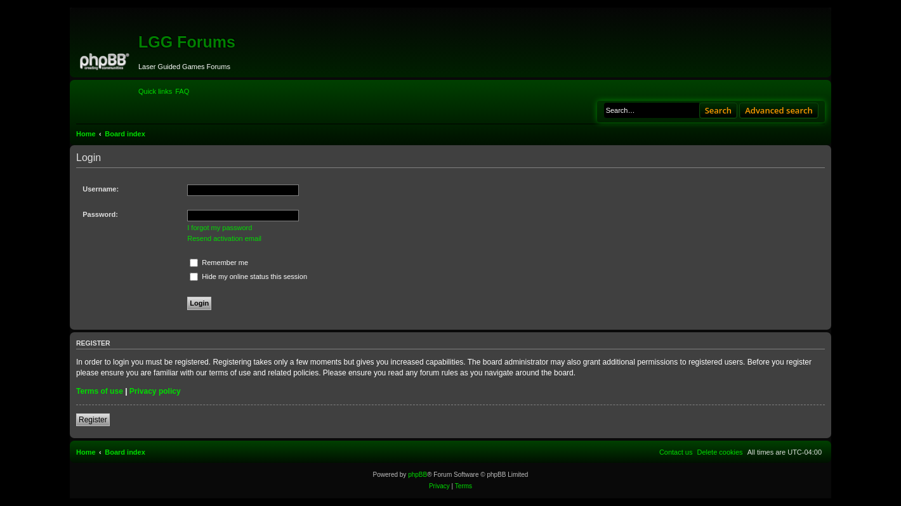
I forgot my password (219, 227)
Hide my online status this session (248, 276)
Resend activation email (224, 238)
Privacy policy (155, 391)
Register (93, 419)
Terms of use (99, 391)
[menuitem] (182, 91)
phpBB (417, 474)
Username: (100, 189)
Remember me (219, 262)
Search (718, 110)
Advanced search (779, 110)
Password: (100, 214)
